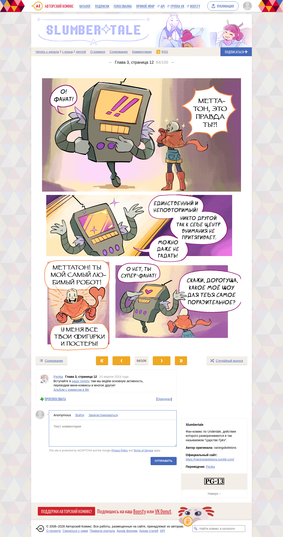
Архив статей (148, 531)
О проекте (53, 531)
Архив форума (127, 531)
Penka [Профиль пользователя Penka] (58, 376)
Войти (79, 415)
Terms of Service (143, 450)
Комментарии (142, 52)
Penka (210, 466)
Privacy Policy (119, 450)
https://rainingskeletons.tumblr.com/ (210, 459)
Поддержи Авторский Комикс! (66, 511)
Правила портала (102, 531)
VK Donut (163, 511)
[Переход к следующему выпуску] (141, 210)
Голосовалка (123, 6)
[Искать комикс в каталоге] (196, 528)
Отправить (163, 460)
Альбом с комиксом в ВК (71, 389)
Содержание (119, 52)
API (162, 6)
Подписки (102, 6)
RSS (165, 52)
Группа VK (177, 6)
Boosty (195, 6)
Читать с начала (47, 52)
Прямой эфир (145, 6)
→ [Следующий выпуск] (172, 62)
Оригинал (164, 399)
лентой (81, 52)
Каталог (85, 6)
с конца (67, 52)
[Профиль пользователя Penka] (44, 380)
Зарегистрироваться (103, 415)
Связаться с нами (75, 531)
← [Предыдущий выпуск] (111, 62)
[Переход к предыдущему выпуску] (58, 210)
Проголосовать (55, 399)
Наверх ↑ (214, 493)
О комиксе (97, 52)
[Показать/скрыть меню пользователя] (246, 6)
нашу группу (80, 381)
